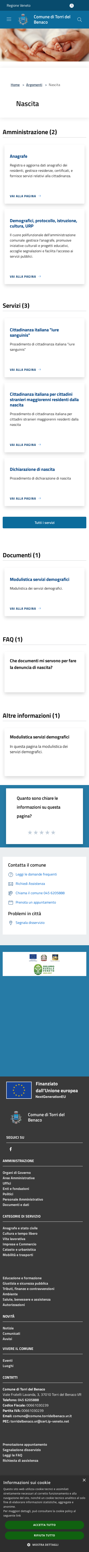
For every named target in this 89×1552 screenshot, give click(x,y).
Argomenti (34, 84)
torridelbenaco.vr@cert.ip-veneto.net (40, 1421)
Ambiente (10, 1294)
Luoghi (8, 1365)
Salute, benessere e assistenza (27, 1299)
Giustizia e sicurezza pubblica (25, 1283)
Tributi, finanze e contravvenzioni (28, 1288)
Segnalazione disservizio (22, 1449)
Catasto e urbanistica (19, 1249)
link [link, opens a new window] (18, 1515)
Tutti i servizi (45, 522)
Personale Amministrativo (23, 1199)
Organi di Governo (17, 1172)
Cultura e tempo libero (20, 1233)
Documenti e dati (16, 1204)
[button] (44, 1544)
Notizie (8, 1328)
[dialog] (44, 1514)
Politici (8, 1194)
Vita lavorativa (14, 1238)
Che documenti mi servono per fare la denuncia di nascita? (43, 664)
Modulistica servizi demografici (39, 736)
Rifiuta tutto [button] (44, 1535)
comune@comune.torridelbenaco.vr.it (42, 1416)
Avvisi (7, 1338)
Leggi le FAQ (12, 1455)
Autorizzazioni (14, 1304)
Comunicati (11, 1333)
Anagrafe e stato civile (20, 1228)
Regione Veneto (18, 5)
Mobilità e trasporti (18, 1254)
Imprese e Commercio (19, 1244)
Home (15, 84)
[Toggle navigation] (9, 19)
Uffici (7, 1183)
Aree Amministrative (19, 1178)
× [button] (84, 1480)
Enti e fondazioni (16, 1188)
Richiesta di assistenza (20, 1460)
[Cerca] (79, 19)
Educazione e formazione (22, 1278)
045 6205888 (28, 1399)
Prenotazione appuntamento (25, 1444)
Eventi (8, 1360)
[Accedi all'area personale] (71, 5)
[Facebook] (10, 1149)
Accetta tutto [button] (44, 1525)
